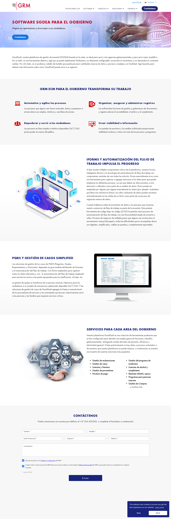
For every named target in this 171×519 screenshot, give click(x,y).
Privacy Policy (65, 516)
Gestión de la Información (105, 502)
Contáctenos (76, 507)
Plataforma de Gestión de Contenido (58, 497)
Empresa (133, 8)
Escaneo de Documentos (79, 502)
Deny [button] (139, 513)
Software (89, 8)
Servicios (103, 8)
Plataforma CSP (72, 8)
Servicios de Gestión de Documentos (95, 497)
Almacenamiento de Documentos (49, 502)
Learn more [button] (159, 507)
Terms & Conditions (54, 516)
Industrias (118, 8)
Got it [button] (158, 513)
